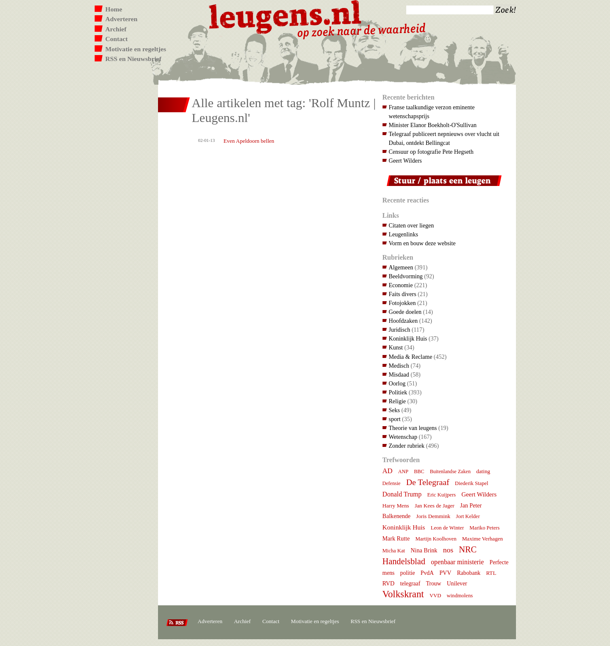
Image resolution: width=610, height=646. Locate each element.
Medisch (399, 365)
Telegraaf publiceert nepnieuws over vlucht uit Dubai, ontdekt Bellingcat (444, 138)
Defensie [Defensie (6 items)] (392, 483)
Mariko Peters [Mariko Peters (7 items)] (484, 528)
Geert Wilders (405, 160)
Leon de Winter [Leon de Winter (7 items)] (447, 528)
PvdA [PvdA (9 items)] (427, 573)
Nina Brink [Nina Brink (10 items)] (423, 550)
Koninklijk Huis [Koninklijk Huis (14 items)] (404, 527)
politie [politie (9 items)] (407, 573)
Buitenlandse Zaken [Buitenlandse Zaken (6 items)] (450, 471)
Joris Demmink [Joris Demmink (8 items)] (433, 516)
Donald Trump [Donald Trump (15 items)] (402, 494)
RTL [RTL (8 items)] (491, 573)
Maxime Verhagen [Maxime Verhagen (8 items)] (482, 538)
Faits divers (402, 294)
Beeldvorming (406, 276)
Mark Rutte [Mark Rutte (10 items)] (396, 538)
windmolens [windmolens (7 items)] (460, 596)
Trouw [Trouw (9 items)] (433, 583)
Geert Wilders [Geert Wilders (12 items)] (478, 494)
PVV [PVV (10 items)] (445, 572)
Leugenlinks (403, 234)
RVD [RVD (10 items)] (389, 583)
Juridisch (399, 329)
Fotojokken (402, 302)
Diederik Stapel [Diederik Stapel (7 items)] (471, 483)
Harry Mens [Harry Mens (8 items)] (396, 505)
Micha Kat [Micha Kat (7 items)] (394, 551)
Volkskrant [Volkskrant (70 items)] (403, 594)
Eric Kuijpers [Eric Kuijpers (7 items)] (441, 495)
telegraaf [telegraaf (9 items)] (410, 583)
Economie (401, 285)
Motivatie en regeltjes (135, 49)
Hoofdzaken (403, 320)
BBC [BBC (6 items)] (419, 471)
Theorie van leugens (413, 427)
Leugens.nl (285, 16)
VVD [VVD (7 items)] (435, 596)
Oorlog (397, 383)
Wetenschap (403, 436)
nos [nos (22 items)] (448, 550)
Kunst (396, 347)
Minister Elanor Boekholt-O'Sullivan (433, 125)
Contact (116, 38)
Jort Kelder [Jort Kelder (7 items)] (468, 516)
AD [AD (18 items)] (388, 471)
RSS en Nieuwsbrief (133, 58)
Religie (397, 401)
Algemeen (401, 267)
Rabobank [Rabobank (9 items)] (468, 573)
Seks (394, 410)
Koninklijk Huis (408, 338)
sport (395, 419)
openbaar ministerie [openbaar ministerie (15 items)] (457, 562)
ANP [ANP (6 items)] (403, 471)
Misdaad (399, 374)
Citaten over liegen (411, 225)
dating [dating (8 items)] (483, 471)
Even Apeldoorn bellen (249, 141)
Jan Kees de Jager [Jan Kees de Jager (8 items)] (435, 505)
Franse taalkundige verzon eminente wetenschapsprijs (432, 111)
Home (113, 9)
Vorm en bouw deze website (422, 243)
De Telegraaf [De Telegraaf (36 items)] (427, 482)
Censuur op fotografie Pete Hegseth (431, 151)
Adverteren (121, 18)
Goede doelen (405, 311)
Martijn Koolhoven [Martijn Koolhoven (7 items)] (435, 539)
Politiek (398, 392)
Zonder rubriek (407, 445)
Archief (116, 29)
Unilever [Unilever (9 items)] (457, 583)
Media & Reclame (411, 356)
